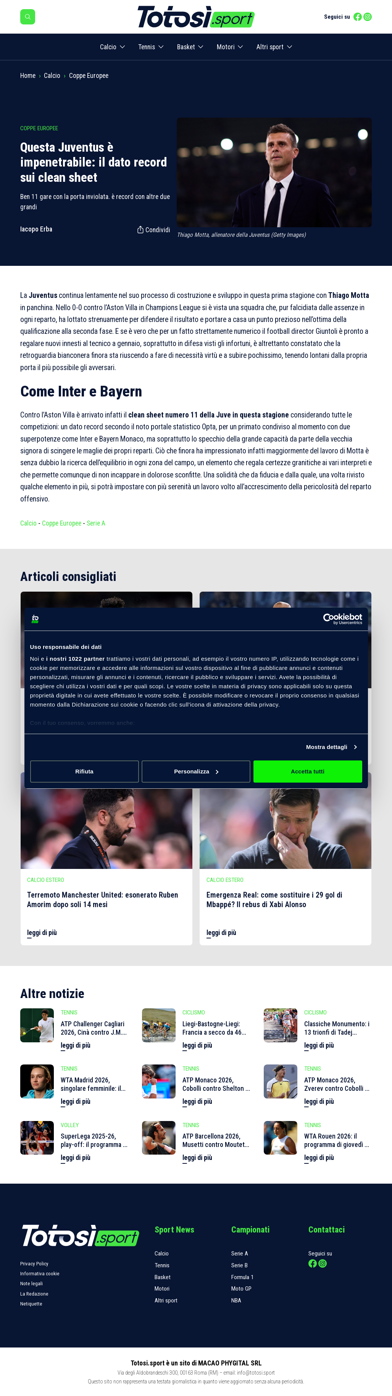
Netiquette (31, 1304)
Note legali (31, 1283)
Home (27, 75)
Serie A (96, 523)
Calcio (108, 47)
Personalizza (196, 771)
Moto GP (241, 1288)
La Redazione (34, 1294)
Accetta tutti (307, 771)
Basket (186, 47)
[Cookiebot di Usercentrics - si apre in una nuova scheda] (328, 619)
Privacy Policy (34, 1264)
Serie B (239, 1265)
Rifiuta (84, 771)
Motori (226, 47)
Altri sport (270, 47)
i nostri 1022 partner (75, 658)
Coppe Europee (88, 75)
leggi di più (42, 933)
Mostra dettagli (326, 747)
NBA (236, 1300)
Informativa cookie (40, 1273)
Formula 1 (242, 1277)
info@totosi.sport (256, 1373)
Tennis (146, 47)
